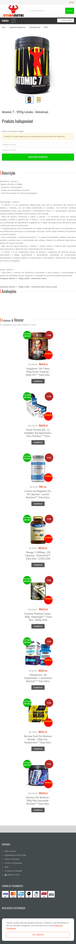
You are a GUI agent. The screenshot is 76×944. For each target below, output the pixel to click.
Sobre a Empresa (12, 859)
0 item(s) (65, 20)
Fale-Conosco (10, 851)
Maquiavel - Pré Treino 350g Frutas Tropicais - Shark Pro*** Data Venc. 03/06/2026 (38, 373)
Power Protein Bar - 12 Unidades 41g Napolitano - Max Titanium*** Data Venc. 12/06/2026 (38, 434)
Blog (6, 867)
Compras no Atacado (13, 871)
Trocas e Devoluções (13, 863)
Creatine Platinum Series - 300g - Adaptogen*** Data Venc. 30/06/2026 (38, 616)
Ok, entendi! (38, 935)
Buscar (69, 11)
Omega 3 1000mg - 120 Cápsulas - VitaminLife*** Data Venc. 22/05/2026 (38, 555)
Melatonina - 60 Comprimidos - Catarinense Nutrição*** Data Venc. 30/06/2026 (38, 679)
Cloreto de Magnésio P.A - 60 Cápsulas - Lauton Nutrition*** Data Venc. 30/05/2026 (38, 496)
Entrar (71, 2)
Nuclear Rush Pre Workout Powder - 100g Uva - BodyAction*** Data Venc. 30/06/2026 (38, 741)
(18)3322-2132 (12, 875)
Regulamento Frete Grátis (15, 855)
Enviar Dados (38, 157)
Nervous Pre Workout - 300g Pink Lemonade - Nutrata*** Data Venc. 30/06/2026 (38, 802)
